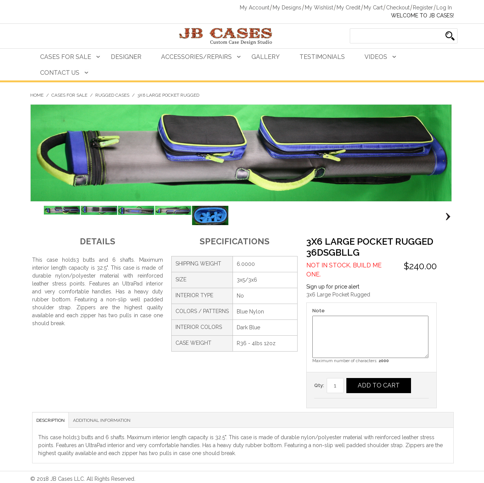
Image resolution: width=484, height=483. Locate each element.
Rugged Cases (112, 95)
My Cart (373, 8)
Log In (444, 8)
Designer (126, 56)
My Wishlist (319, 8)
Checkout (398, 8)
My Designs (287, 8)
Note (318, 310)
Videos (376, 56)
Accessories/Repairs (196, 56)
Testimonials (322, 56)
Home (36, 95)
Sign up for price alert (332, 287)
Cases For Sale (65, 56)
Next (446, 216)
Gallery (265, 56)
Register (423, 8)
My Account (254, 8)
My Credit (348, 8)
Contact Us (59, 72)
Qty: (319, 385)
